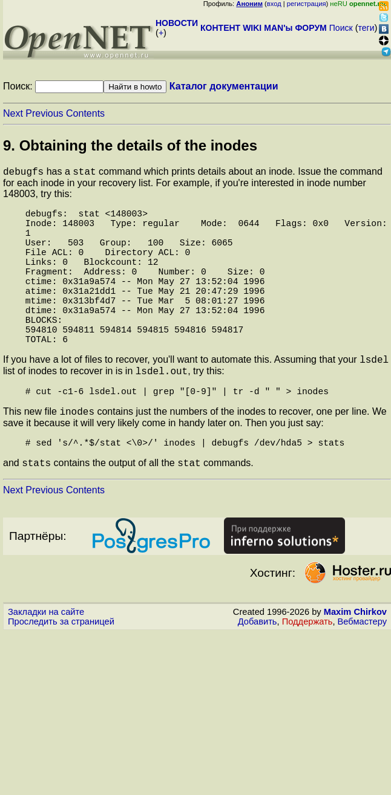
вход (274, 3)
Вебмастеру (362, 669)
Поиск (341, 28)
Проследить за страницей (61, 669)
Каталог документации (223, 86)
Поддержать (307, 669)
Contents (85, 113)
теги (366, 28)
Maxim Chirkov (355, 659)
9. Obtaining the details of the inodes (130, 145)
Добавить (257, 669)
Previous (44, 113)
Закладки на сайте (46, 659)
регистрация (306, 3)
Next (13, 113)
